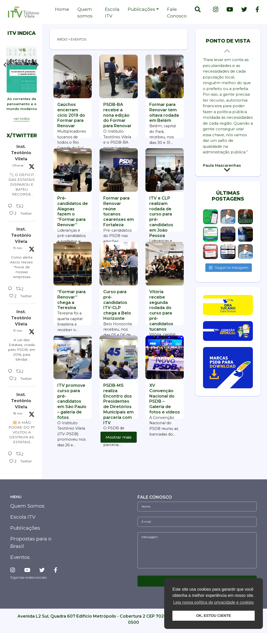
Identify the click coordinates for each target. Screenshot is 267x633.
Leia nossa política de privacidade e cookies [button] (213, 602)
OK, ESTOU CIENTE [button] (213, 616)
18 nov (18, 418)
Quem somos (85, 12)
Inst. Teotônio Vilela (21, 157)
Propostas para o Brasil (30, 547)
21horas (17, 170)
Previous (4, 66)
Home (62, 9)
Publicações (141, 9)
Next (38, 66)
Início (62, 39)
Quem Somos (27, 511)
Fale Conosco (177, 12)
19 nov (17, 253)
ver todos (22, 123)
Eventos (20, 562)
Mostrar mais (119, 437)
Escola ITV (112, 12)
